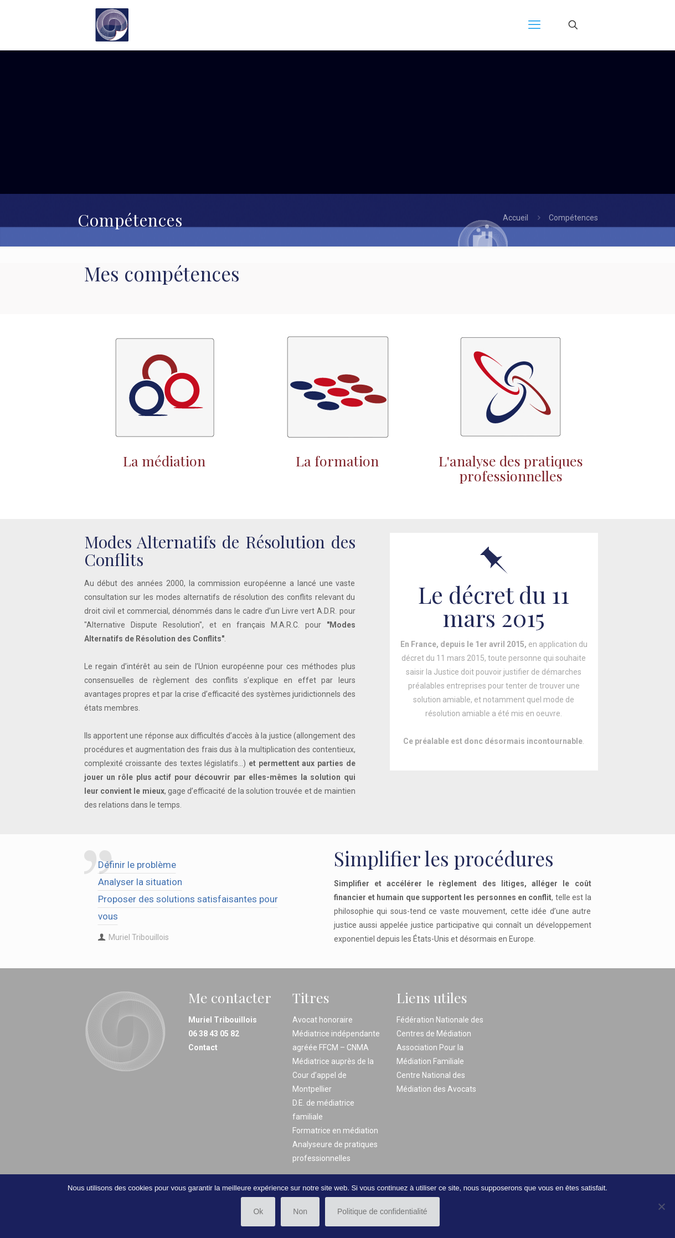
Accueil (515, 217)
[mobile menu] (534, 25)
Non (300, 1211)
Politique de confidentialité (382, 1211)
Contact (203, 1047)
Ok (258, 1211)
